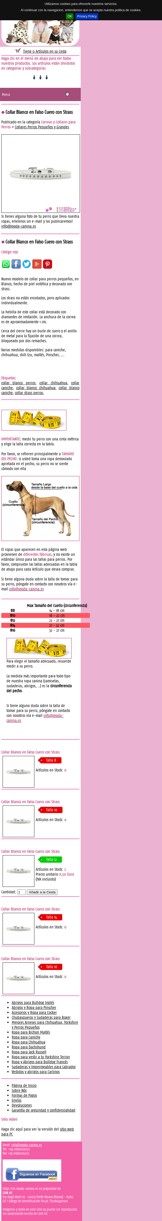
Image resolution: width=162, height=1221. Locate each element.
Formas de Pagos (24, 1095)
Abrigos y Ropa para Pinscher (34, 1007)
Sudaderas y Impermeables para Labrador (44, 1066)
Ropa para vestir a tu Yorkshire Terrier (41, 1056)
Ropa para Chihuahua (28, 1042)
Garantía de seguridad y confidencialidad (43, 1110)
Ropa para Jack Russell (29, 1052)
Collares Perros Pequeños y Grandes (42, 126)
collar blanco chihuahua (35, 387)
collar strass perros (29, 392)
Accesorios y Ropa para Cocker (34, 1012)
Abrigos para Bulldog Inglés (33, 1002)
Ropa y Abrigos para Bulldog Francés (40, 1061)
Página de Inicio (24, 1085)
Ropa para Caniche (26, 1037)
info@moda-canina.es (18, 226)
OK (69, 16)
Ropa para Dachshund (29, 1047)
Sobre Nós (19, 1090)
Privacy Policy (87, 16)
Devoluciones (22, 1105)
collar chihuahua (53, 382)
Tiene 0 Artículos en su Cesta (44, 51)
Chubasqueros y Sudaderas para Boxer (41, 1017)
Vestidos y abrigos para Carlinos (36, 1071)
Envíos (16, 1100)
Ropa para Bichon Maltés (31, 1032)
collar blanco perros (18, 382)
